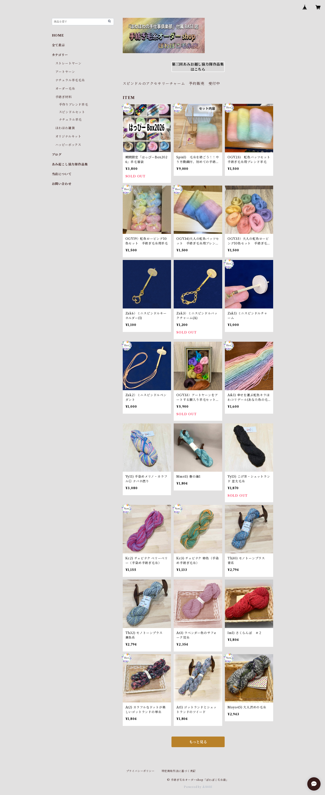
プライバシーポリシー (140, 771)
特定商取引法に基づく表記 (179, 771)
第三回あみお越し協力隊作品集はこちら (198, 67)
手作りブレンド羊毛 (73, 105)
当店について (62, 174)
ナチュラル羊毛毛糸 (70, 80)
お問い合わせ (62, 184)
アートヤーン (65, 72)
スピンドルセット (72, 112)
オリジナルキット (68, 136)
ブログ (57, 155)
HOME (58, 35)
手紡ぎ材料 (63, 97)
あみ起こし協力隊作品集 (70, 164)
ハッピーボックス (68, 145)
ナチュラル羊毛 (70, 120)
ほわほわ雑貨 (65, 128)
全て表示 (58, 45)
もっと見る (198, 742)
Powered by (198, 787)
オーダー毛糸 (65, 89)
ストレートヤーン (68, 63)
